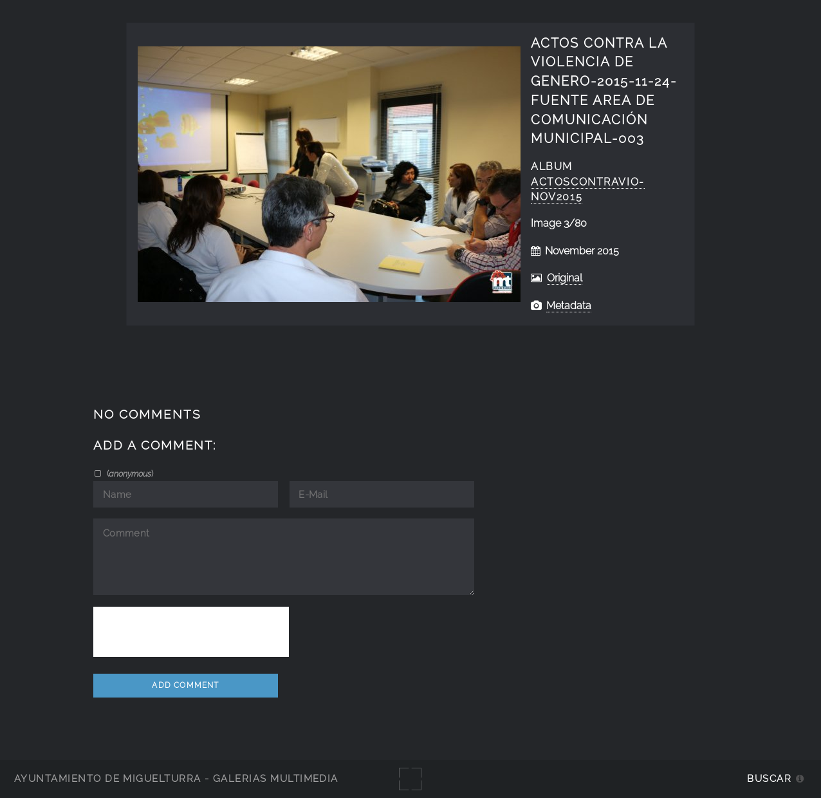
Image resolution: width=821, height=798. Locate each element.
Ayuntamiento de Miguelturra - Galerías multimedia (176, 778)
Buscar (769, 778)
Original (564, 278)
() (129, 473)
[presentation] (191, 632)
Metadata (568, 305)
